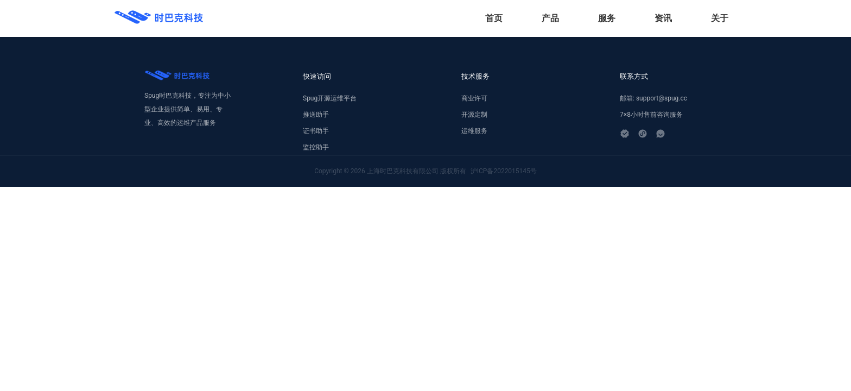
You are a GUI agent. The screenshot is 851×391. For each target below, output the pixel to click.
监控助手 (316, 147)
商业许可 (474, 98)
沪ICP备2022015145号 (504, 171)
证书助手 (316, 131)
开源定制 (474, 114)
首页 (494, 18)
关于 (719, 18)
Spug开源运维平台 (330, 98)
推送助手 (316, 114)
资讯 (663, 18)
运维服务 (474, 131)
